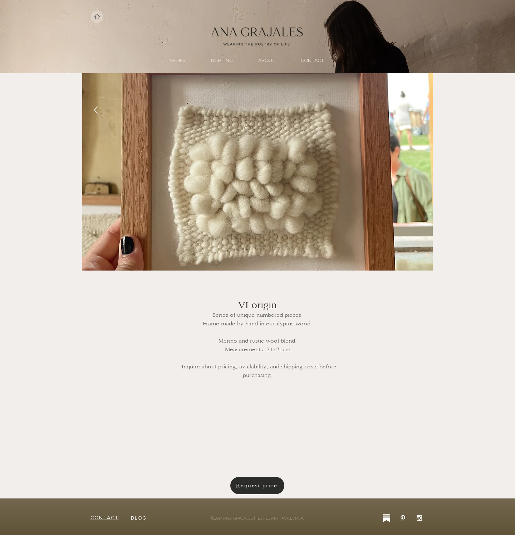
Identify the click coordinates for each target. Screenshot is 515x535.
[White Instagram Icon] (419, 518)
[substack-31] (386, 518)
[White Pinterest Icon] (403, 518)
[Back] (96, 110)
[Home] (96, 16)
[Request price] (257, 485)
